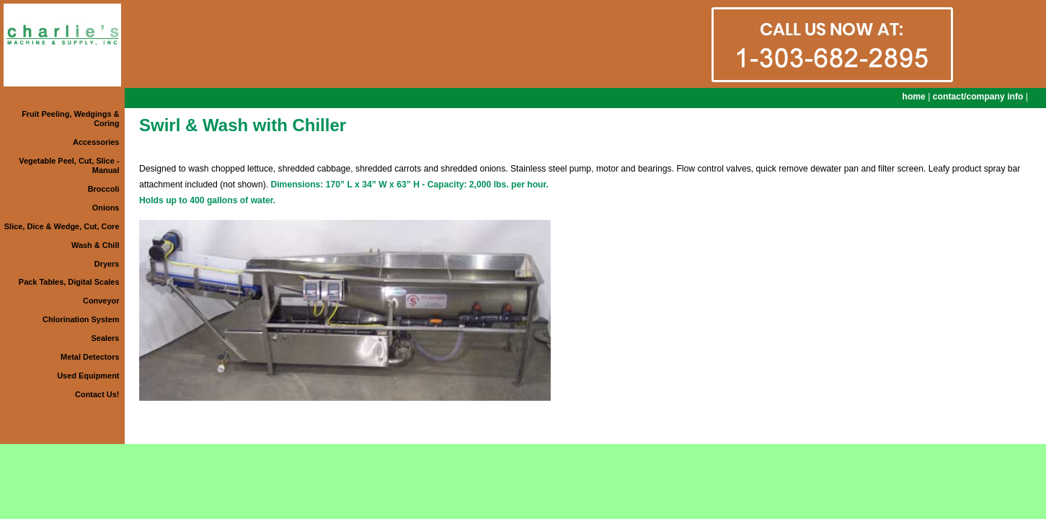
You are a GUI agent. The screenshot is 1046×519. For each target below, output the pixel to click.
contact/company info (978, 97)
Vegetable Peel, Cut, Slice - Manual (69, 165)
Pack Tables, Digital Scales (69, 282)
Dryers (107, 264)
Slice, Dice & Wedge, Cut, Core (62, 226)
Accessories (96, 142)
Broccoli (104, 189)
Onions (106, 207)
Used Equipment (88, 375)
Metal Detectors (90, 356)
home (913, 97)
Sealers (106, 338)
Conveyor (101, 300)
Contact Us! (97, 394)
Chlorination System (81, 319)
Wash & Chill (95, 245)
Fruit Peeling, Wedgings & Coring (70, 119)
